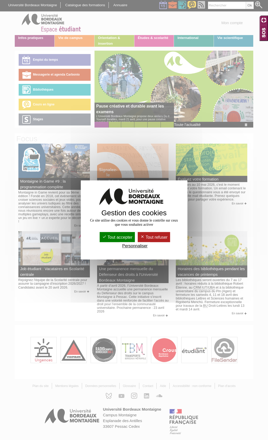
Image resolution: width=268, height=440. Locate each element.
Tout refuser (154, 237)
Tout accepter (117, 237)
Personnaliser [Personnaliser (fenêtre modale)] (135, 246)
